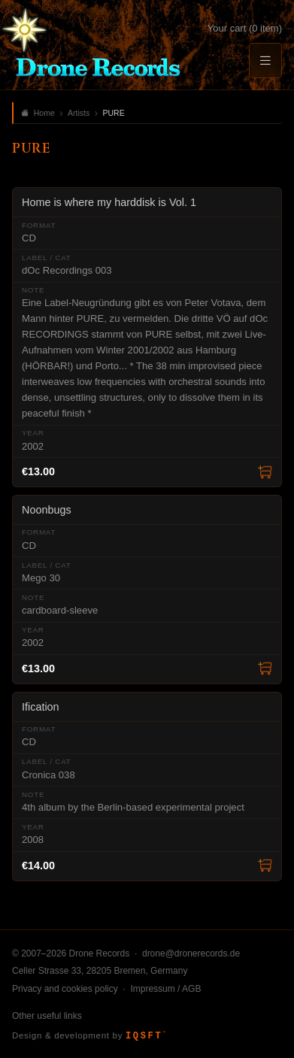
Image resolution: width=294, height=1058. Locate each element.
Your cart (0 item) (245, 28)
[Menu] (265, 60)
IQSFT (145, 1036)
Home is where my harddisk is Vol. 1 (109, 202)
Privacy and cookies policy (65, 989)
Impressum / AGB (165, 989)
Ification (40, 707)
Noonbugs (46, 510)
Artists (78, 112)
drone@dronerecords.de (191, 953)
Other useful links (47, 1016)
